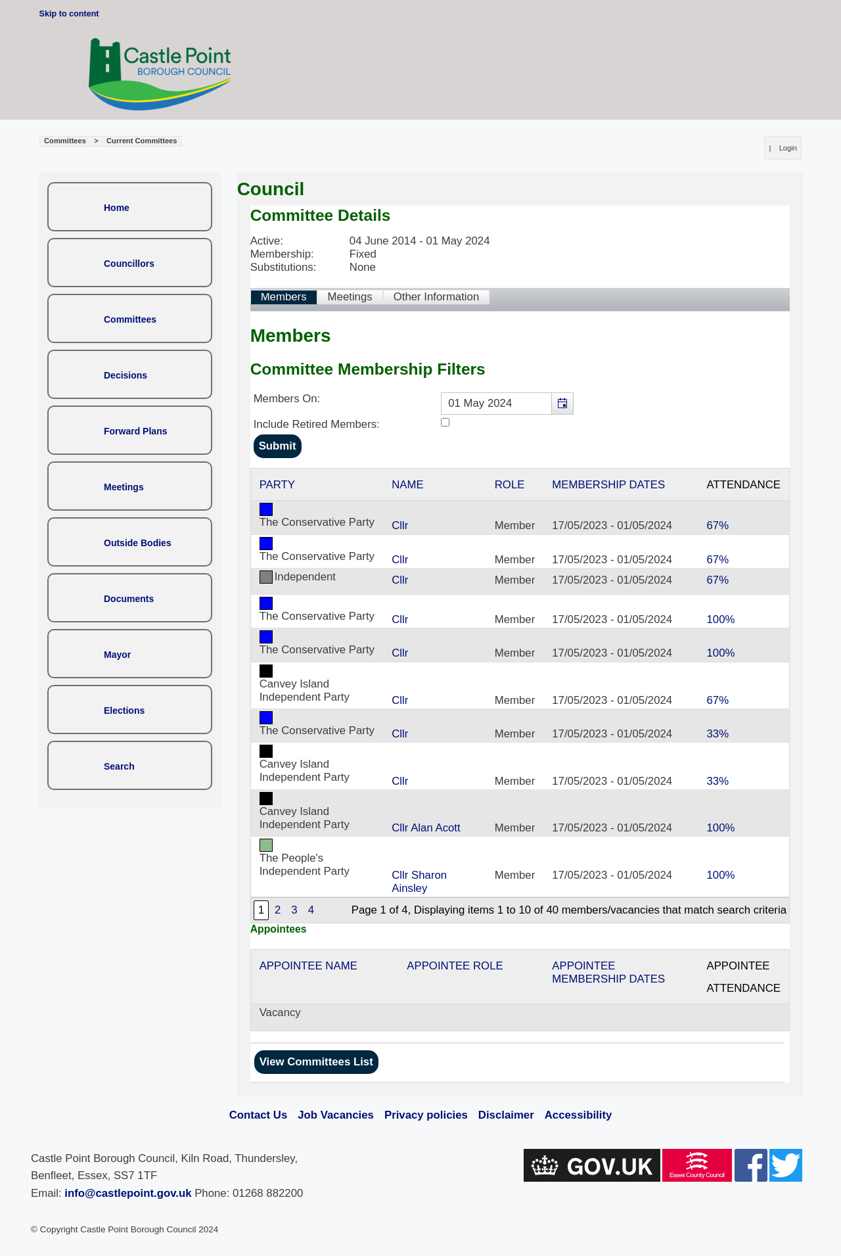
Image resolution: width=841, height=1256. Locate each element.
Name (407, 484)
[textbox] (507, 403)
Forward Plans (135, 431)
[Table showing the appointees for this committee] (520, 990)
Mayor (117, 654)
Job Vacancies (336, 1115)
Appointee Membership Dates (608, 972)
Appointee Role (455, 966)
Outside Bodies (137, 543)
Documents (129, 598)
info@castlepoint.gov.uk (127, 1193)
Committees (130, 319)
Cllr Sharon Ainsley (419, 882)
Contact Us (258, 1115)
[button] (562, 403)
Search (119, 766)
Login (788, 148)
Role (510, 484)
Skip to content (69, 13)
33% (717, 734)
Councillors (129, 263)
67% (717, 525)
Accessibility (578, 1115)
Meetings (124, 487)
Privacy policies (426, 1115)
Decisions (125, 375)
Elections (124, 710)
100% (720, 619)
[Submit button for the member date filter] (278, 446)
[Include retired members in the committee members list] (445, 422)
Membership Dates (608, 484)
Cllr (400, 525)
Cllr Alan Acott (426, 828)
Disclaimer (506, 1115)
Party (277, 484)
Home (116, 207)
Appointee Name (308, 966)
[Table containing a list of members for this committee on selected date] (520, 695)
